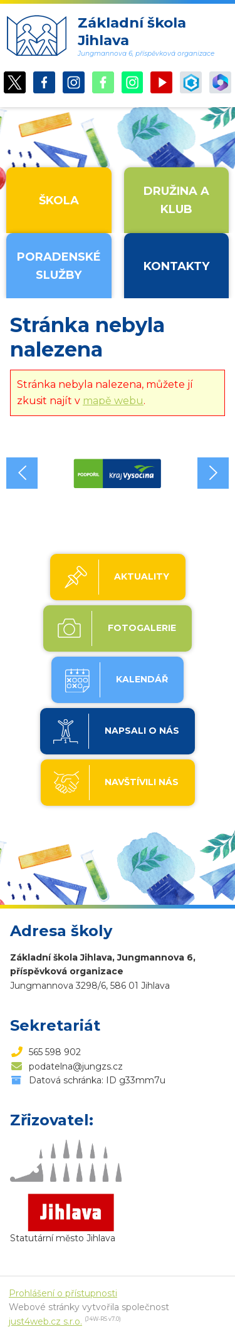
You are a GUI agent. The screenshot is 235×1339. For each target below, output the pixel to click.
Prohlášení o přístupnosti (63, 1293)
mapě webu (113, 401)
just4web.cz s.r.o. (45, 1321)
